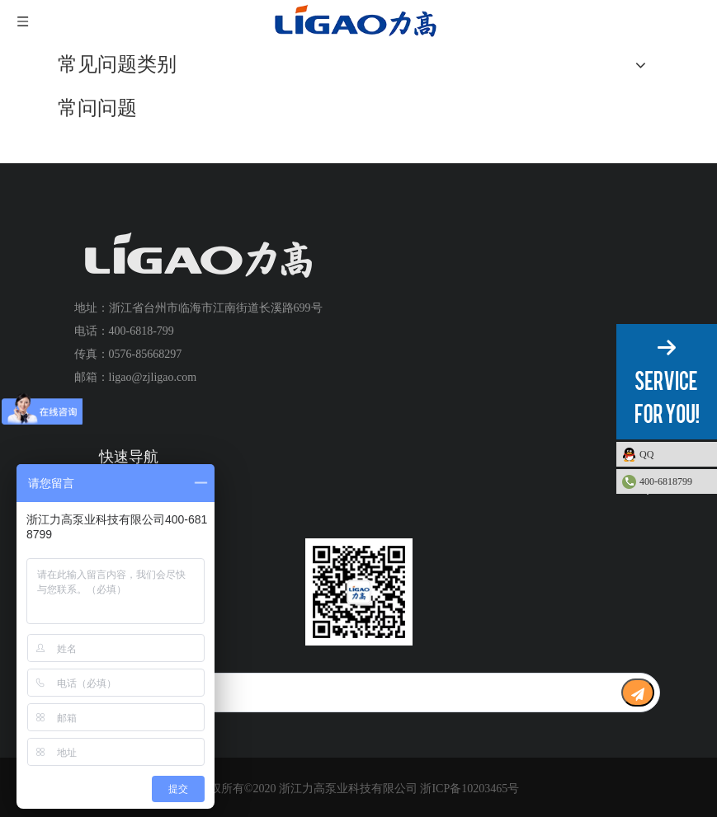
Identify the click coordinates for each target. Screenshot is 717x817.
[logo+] (198, 256)
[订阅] (637, 692)
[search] (329, 692)
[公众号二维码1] (359, 592)
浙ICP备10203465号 (469, 788)
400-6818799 (665, 481)
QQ (674, 454)
